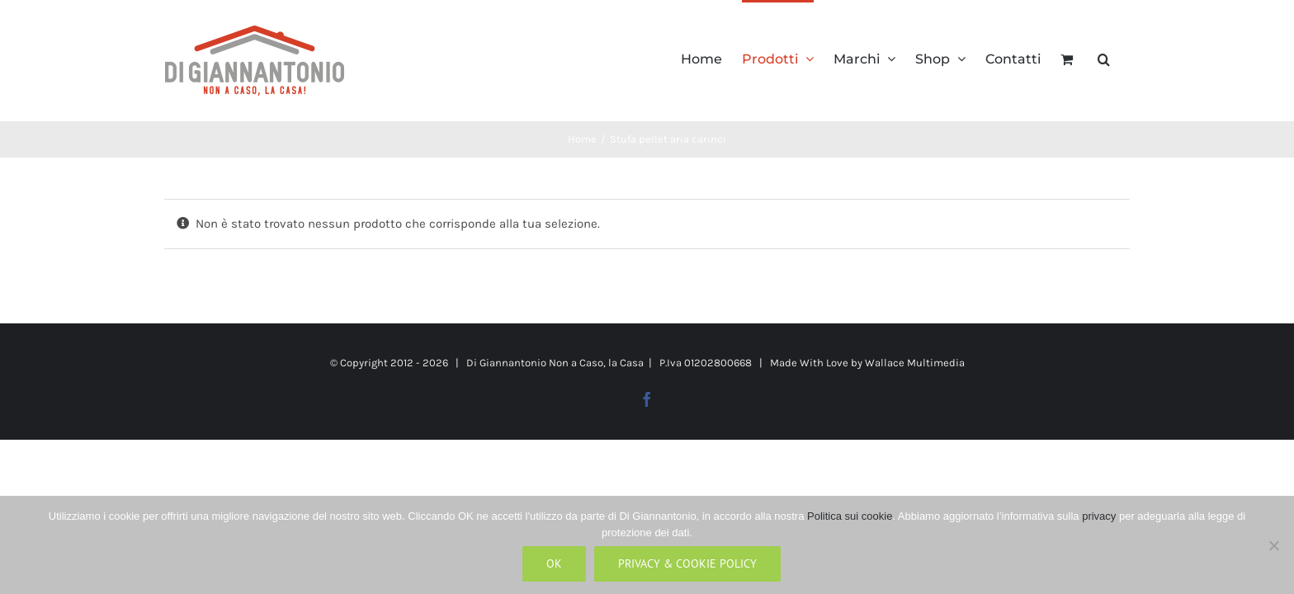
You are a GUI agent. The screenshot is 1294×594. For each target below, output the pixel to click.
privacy (1099, 516)
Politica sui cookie (849, 516)
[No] (1273, 545)
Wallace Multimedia (915, 362)
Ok (554, 563)
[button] (1123, 58)
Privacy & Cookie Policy (687, 563)
